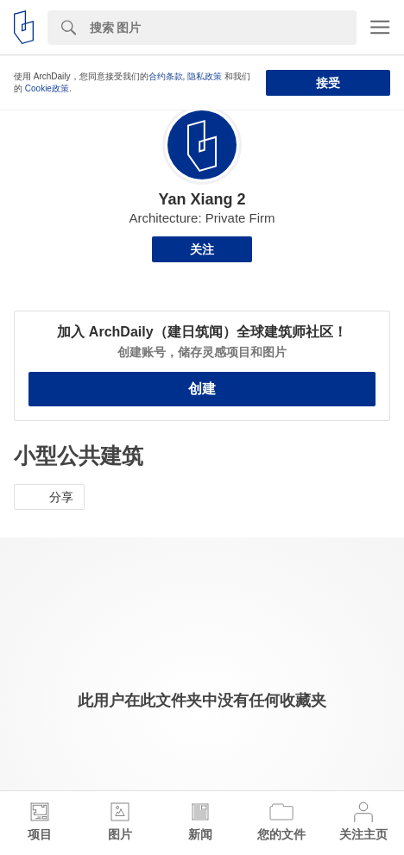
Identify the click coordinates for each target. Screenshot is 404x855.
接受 (328, 83)
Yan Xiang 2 (201, 199)
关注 (202, 249)
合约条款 (165, 76)
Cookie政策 (47, 88)
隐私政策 (204, 76)
